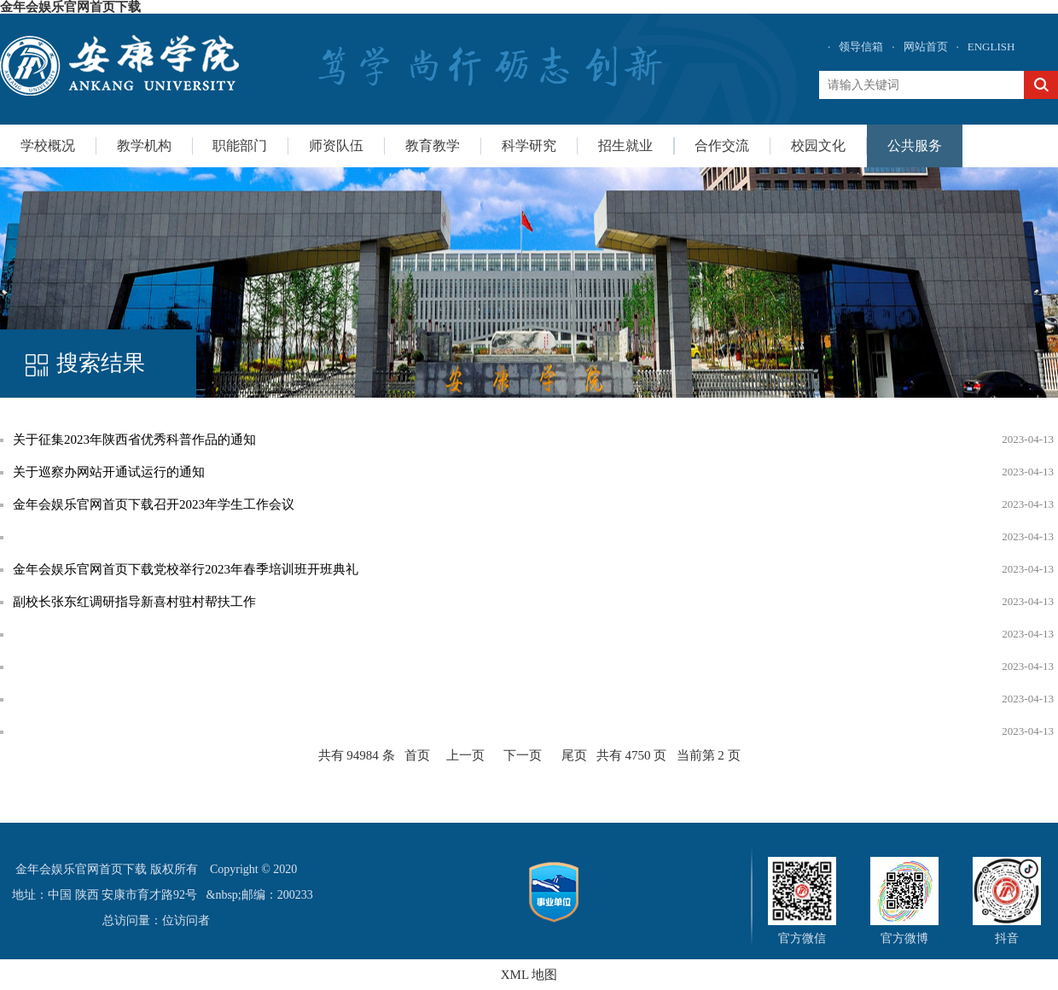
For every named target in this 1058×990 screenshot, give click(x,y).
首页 (417, 755)
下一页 (522, 755)
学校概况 (47, 145)
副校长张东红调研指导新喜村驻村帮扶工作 (134, 602)
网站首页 (926, 46)
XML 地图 (529, 974)
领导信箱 (861, 46)
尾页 (574, 755)
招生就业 (625, 145)
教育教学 (432, 145)
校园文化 (818, 145)
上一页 (465, 755)
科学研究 (529, 145)
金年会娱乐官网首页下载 (70, 7)
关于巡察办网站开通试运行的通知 (109, 472)
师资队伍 (336, 145)
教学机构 (144, 145)
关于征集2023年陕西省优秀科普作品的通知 (134, 439)
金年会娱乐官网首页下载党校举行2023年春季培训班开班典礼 (185, 569)
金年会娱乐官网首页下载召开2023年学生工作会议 (153, 504)
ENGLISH (991, 46)
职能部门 (239, 145)
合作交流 (722, 145)
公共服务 (914, 145)
